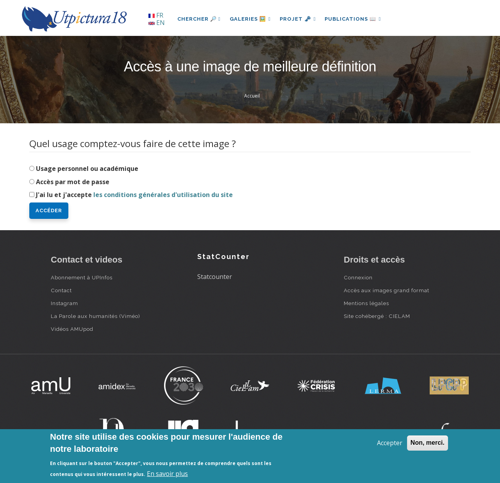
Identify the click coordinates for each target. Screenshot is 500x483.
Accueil (252, 95)
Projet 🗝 (298, 19)
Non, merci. (428, 442)
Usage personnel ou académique (87, 168)
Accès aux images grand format (386, 290)
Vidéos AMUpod (72, 329)
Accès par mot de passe (72, 182)
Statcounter (214, 276)
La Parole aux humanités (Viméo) (95, 316)
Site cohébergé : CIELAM (377, 316)
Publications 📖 (354, 19)
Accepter (389, 443)
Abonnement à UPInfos (81, 277)
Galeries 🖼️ (250, 19)
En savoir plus (167, 473)
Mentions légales (366, 303)
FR (155, 15)
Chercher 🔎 (199, 19)
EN (156, 22)
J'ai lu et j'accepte (134, 194)
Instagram (64, 303)
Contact (61, 290)
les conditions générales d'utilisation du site (163, 194)
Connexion (358, 277)
